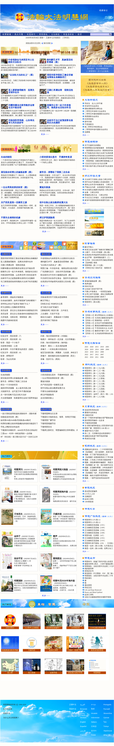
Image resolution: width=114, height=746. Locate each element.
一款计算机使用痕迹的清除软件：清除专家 (19, 414)
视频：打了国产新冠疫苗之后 (96, 455)
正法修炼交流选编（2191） (95, 525)
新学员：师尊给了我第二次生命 (14, 381)
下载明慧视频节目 (48, 424)
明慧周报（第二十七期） (94, 265)
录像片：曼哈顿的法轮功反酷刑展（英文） (58, 356)
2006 (102, 357)
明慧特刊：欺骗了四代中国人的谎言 (99, 561)
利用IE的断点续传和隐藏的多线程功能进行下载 (20, 424)
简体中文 (72, 709)
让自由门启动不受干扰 (93, 289)
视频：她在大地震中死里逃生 (96, 475)
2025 (86, 347)
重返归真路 (45, 381)
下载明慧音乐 (46, 427)
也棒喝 (87, 132)
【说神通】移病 (91, 263)
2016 (91, 357)
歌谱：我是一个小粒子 (10, 343)
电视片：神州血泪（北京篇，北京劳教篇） (58, 339)
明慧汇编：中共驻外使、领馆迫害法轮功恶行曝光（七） (64, 268)
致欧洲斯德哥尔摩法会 (93, 109)
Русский (106, 709)
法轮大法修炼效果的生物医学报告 (98, 597)
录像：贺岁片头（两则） (50, 359)
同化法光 (88, 588)
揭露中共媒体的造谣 (9, 320)
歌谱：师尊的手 (7, 356)
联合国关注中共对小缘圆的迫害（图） (56, 275)
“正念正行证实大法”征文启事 (96, 163)
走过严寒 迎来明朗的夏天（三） (98, 257)
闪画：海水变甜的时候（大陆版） (54, 336)
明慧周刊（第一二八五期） (95, 391)
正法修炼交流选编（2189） (95, 528)
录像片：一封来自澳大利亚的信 (53, 349)
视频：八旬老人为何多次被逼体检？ (99, 460)
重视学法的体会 (91, 413)
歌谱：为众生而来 (8, 359)
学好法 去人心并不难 (93, 103)
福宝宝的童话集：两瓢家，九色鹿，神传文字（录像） (63, 353)
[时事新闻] (6, 35)
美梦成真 (88, 284)
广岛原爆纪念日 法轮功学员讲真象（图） (58, 272)
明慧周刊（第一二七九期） (95, 376)
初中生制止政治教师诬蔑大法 (52, 388)
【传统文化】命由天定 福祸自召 (98, 268)
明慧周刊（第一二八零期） (95, 378)
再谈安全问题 (90, 439)
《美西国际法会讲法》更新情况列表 (99, 150)
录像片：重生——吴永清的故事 (53, 346)
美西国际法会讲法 (92, 116)
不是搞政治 (89, 124)
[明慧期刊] (31, 35)
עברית (93, 705)
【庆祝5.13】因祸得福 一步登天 (97, 320)
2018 (91, 352)
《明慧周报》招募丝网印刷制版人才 (99, 161)
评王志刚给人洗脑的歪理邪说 (13, 307)
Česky (82, 713)
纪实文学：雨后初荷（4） (11, 353)
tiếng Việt (107, 735)
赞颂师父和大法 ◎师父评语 (96, 195)
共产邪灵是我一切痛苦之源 (51, 385)
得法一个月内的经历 (9, 385)
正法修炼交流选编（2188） (95, 533)
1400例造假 (89, 502)
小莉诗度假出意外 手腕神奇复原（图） (57, 375)
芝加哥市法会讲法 (92, 106)
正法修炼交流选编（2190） (95, 530)
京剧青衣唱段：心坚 (9, 346)
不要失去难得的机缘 (49, 391)
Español (83, 726)
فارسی (82, 731)
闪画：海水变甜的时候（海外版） (54, 343)
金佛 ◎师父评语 (92, 192)
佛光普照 (88, 585)
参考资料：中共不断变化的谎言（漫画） (18, 349)
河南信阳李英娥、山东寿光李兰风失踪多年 (19, 275)
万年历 (66, 38)
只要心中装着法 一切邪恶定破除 (98, 291)
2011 (96, 357)
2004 (107, 349)
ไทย (105, 722)
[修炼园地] (43, 35)
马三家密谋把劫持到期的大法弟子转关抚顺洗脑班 (21, 282)
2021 (86, 357)
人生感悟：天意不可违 (49, 314)
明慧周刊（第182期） (93, 302)
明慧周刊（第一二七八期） (95, 368)
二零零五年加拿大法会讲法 (95, 111)
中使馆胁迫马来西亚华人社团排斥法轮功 (57, 258)
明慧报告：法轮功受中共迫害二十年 (99, 576)
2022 (86, 354)
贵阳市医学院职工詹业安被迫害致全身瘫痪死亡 (20, 258)
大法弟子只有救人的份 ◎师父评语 (98, 179)
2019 (91, 349)
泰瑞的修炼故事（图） (93, 281)
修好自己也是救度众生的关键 (96, 299)
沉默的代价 (89, 415)
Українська (107, 731)
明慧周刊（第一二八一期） (95, 371)
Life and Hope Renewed (93, 590)
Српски (106, 718)
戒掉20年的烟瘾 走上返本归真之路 (16, 388)
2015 (97, 347)
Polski (93, 735)
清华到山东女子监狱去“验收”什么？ (15, 304)
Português (107, 705)
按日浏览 (47, 43)
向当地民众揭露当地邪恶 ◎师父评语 (99, 190)
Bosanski (83, 709)
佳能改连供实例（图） (10, 417)
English (83, 722)
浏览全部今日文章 (33, 43)
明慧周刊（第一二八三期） (95, 386)
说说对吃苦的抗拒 (92, 410)
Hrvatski (94, 713)
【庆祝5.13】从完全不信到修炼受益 (98, 323)
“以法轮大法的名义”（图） (51, 265)
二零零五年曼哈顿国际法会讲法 (97, 114)
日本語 (93, 726)
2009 (102, 349)
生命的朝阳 (5, 375)
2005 (107, 347)
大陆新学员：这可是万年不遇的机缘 (16, 391)
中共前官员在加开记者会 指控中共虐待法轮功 (60, 278)
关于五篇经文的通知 (93, 145)
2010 (102, 347)
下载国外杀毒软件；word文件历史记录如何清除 (21, 430)
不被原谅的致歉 (91, 423)
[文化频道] (55, 35)
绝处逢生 (88, 578)
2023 (86, 352)
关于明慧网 (7, 709)
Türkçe (106, 726)
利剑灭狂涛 (89, 286)
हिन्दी (92, 709)
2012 (97, 354)
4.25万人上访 (90, 494)
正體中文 (72, 705)
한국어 (93, 731)
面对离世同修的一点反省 (94, 420)
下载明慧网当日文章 (49, 414)
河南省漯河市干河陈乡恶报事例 (53, 297)
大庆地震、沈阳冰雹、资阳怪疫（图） (17, 317)
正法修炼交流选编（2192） (95, 538)
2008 (102, 352)
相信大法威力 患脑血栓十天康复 (54, 317)
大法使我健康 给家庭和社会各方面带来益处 (19, 398)
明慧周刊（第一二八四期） (95, 389)
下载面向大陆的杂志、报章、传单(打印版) (58, 417)
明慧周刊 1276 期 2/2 (92, 522)
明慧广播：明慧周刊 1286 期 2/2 (97, 428)
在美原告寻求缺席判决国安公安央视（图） (58, 282)
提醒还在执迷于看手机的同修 (96, 436)
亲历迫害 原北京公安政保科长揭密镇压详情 (19, 314)
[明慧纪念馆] (68, 35)
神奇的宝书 (89, 571)
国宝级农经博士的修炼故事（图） (15, 378)
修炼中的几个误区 (92, 431)
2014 (97, 349)
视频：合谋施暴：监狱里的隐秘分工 (99, 470)
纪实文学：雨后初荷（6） (11, 339)
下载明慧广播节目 (48, 420)
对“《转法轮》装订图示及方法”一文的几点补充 (20, 437)
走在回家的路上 (47, 398)
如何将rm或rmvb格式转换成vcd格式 (16, 420)
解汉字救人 (45, 300)
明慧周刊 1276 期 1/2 (92, 520)
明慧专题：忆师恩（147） (95, 535)
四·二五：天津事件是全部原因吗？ (98, 433)
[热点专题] (18, 35)
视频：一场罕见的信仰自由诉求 (97, 478)
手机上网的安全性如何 (10, 427)
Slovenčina (107, 713)
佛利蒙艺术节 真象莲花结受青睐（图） (57, 262)
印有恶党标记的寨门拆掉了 (95, 297)
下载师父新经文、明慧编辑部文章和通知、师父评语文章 (64, 430)
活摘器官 (88, 496)
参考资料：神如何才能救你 (12, 297)
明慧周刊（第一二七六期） (95, 373)
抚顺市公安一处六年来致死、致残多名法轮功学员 (21, 272)
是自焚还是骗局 (91, 491)
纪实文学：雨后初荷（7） (11, 336)
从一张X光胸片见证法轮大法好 (14, 395)
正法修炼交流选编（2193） (95, 541)
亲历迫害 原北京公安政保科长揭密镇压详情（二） (22, 310)
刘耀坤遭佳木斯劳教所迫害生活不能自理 (18, 268)
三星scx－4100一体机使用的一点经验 (16, 433)
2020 (91, 347)
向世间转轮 (89, 119)
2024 (86, 349)
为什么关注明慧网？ (11, 718)
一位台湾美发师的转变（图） (52, 378)
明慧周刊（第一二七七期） (95, 384)
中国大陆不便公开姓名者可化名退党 (99, 166)
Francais (83, 735)
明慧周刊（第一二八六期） (95, 397)
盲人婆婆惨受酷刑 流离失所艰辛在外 (17, 262)
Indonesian (95, 718)
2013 (97, 352)
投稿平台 (6, 713)
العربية (82, 705)
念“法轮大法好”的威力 (49, 307)
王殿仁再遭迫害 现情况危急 (13, 265)
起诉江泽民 (89, 499)
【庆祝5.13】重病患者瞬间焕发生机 (98, 326)
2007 (102, 354)
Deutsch (83, 718)
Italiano (94, 722)
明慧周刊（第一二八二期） (95, 381)
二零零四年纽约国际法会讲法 (96, 129)
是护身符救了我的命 (49, 320)
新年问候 (88, 122)
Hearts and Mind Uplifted (93, 592)
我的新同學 (89, 569)
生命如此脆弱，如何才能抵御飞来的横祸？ (19, 300)
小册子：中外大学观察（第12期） (98, 252)
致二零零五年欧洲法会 (93, 127)
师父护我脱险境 (47, 395)
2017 (91, 354)
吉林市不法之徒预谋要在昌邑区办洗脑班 (18, 278)
